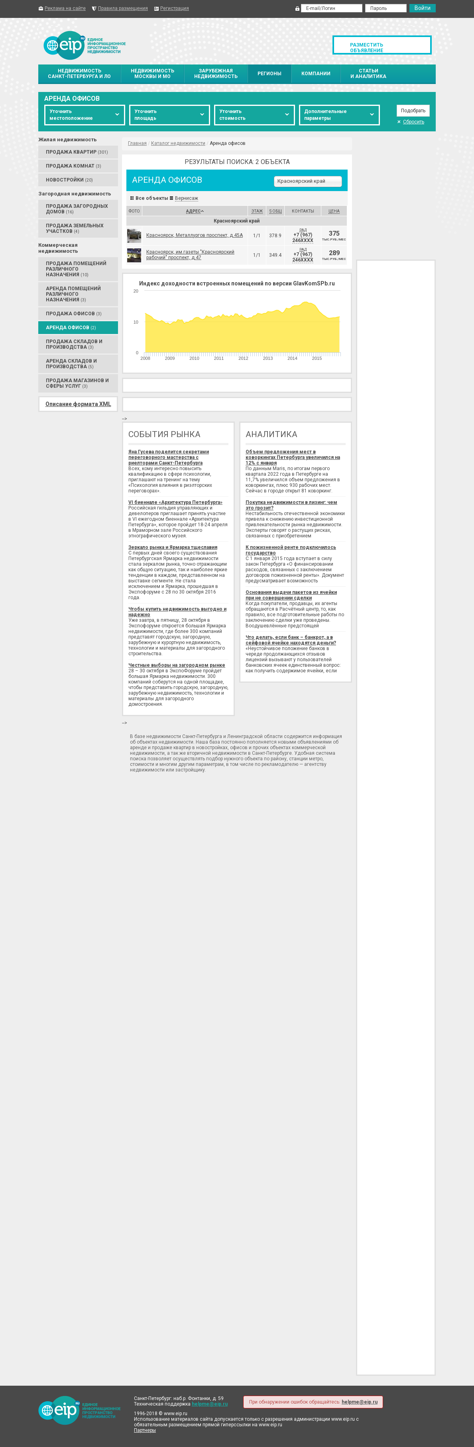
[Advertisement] (396, 195)
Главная (137, 143)
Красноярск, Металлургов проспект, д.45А (194, 235)
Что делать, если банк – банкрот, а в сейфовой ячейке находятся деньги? (291, 640)
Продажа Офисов (74, 313)
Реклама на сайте (65, 8)
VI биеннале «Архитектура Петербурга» (175, 502)
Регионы (269, 73)
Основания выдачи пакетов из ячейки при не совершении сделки (291, 595)
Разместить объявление (366, 47)
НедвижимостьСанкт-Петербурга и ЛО (79, 73)
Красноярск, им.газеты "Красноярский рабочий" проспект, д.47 (190, 254)
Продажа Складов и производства (74, 344)
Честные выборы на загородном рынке (176, 665)
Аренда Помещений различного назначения (73, 294)
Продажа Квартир (77, 152)
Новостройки (69, 180)
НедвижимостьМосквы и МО (152, 73)
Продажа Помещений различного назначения (76, 269)
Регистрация (174, 8)
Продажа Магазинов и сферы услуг (77, 383)
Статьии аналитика (368, 73)
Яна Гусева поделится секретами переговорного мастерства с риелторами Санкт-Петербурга (168, 457)
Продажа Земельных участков (75, 228)
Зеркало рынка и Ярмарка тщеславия (172, 547)
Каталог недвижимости (178, 143)
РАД (303, 230)
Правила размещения (123, 8)
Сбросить (410, 122)
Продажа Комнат (73, 166)
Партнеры (145, 1430)
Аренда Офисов (71, 327)
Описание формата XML (78, 404)
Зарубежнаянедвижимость (216, 73)
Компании (315, 73)
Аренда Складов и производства (71, 363)
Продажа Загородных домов (77, 209)
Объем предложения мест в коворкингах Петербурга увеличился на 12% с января (293, 457)
